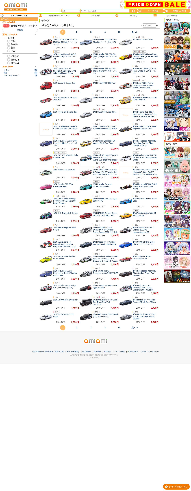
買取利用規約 (133, 352)
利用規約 (107, 352)
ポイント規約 (119, 352)
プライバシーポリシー (150, 352)
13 (119, 32)
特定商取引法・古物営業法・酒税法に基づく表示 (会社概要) (55, 352)
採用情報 (97, 352)
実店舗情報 (86, 352)
